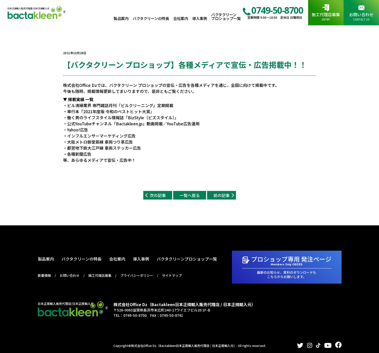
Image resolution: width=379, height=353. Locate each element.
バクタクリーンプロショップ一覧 (226, 16)
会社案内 (180, 18)
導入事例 (199, 18)
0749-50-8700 (277, 10)
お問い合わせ (361, 14)
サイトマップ (172, 275)
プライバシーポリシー (136, 275)
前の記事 (221, 195)
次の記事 (158, 195)
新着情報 (44, 275)
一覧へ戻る (189, 195)
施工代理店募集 (326, 14)
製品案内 (121, 18)
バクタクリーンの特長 (151, 18)
